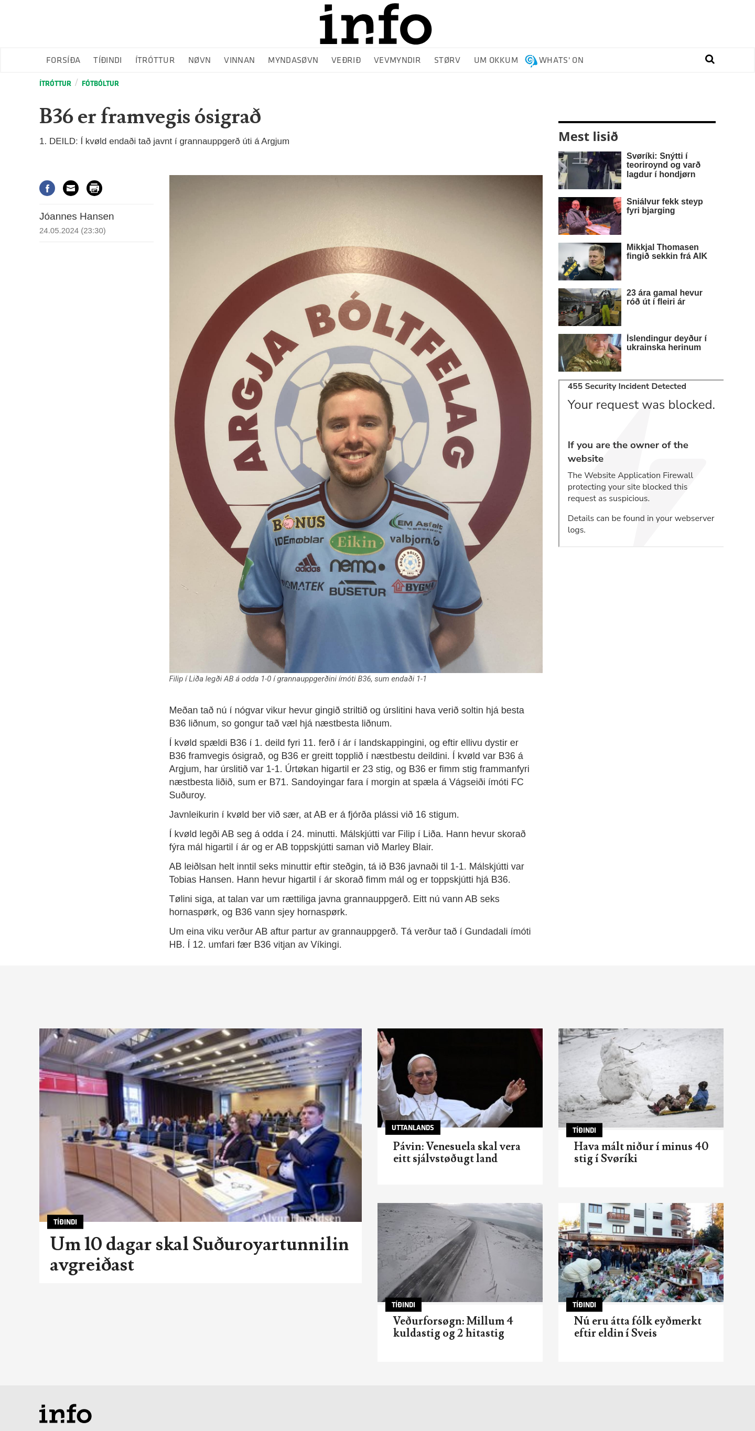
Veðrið (346, 60)
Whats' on (561, 60)
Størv (447, 60)
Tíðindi (107, 60)
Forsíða (63, 60)
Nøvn (199, 60)
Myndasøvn (293, 60)
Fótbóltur (100, 83)
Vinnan (239, 60)
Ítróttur (155, 60)
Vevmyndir (397, 60)
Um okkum (496, 60)
